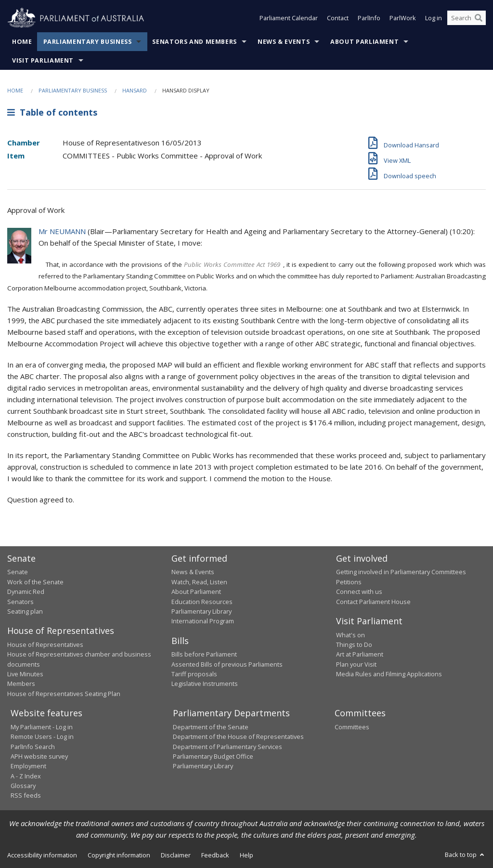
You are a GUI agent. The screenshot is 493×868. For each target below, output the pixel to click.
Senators (20, 601)
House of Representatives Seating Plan (63, 693)
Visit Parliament (43, 60)
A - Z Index (26, 776)
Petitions (349, 582)
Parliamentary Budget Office (213, 756)
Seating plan (25, 611)
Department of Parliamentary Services (227, 746)
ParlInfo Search (33, 746)
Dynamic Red (25, 591)
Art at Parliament (359, 654)
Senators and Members (194, 42)
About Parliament (364, 42)
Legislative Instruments (204, 683)
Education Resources (202, 601)
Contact (338, 18)
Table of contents (52, 112)
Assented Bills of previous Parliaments (227, 664)
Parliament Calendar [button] (288, 18)
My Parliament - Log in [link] (42, 727)
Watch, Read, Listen (199, 582)
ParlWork (402, 18)
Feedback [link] (215, 855)
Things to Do (354, 644)
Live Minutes (25, 674)
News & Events (284, 42)
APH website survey (39, 756)
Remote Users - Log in (42, 736)
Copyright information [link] (119, 855)
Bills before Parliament (204, 654)
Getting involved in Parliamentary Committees (401, 571)
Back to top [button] (465, 854)
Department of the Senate (210, 727)
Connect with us (359, 591)
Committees (352, 727)
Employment (28, 766)
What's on (350, 635)
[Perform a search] (478, 18)
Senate (17, 571)
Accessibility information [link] (42, 855)
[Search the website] (466, 18)
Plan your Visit (356, 664)
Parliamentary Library (201, 611)
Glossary (23, 785)
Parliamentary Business (87, 42)
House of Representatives (45, 644)
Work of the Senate (35, 582)
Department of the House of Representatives (238, 736)
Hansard (134, 90)
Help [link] (246, 855)
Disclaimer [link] (176, 855)
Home (22, 42)
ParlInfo (369, 18)
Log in (433, 18)
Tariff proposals (194, 674)
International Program (202, 621)
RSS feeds (26, 795)
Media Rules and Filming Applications (389, 674)
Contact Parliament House (373, 601)
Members (21, 683)
